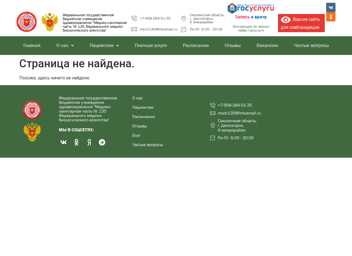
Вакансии (267, 45)
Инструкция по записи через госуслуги (251, 28)
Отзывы (233, 45)
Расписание (196, 45)
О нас (65, 45)
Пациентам (104, 45)
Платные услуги (151, 45)
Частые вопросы (311, 45)
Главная (31, 45)
